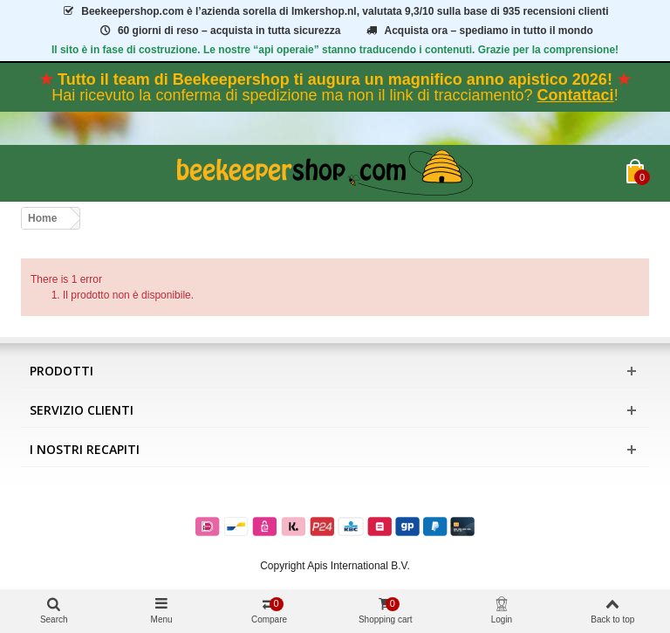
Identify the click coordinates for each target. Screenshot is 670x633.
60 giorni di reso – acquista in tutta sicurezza (219, 30)
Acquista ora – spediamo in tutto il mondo (479, 30)
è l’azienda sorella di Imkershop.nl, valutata (334, 11)
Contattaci (575, 95)
